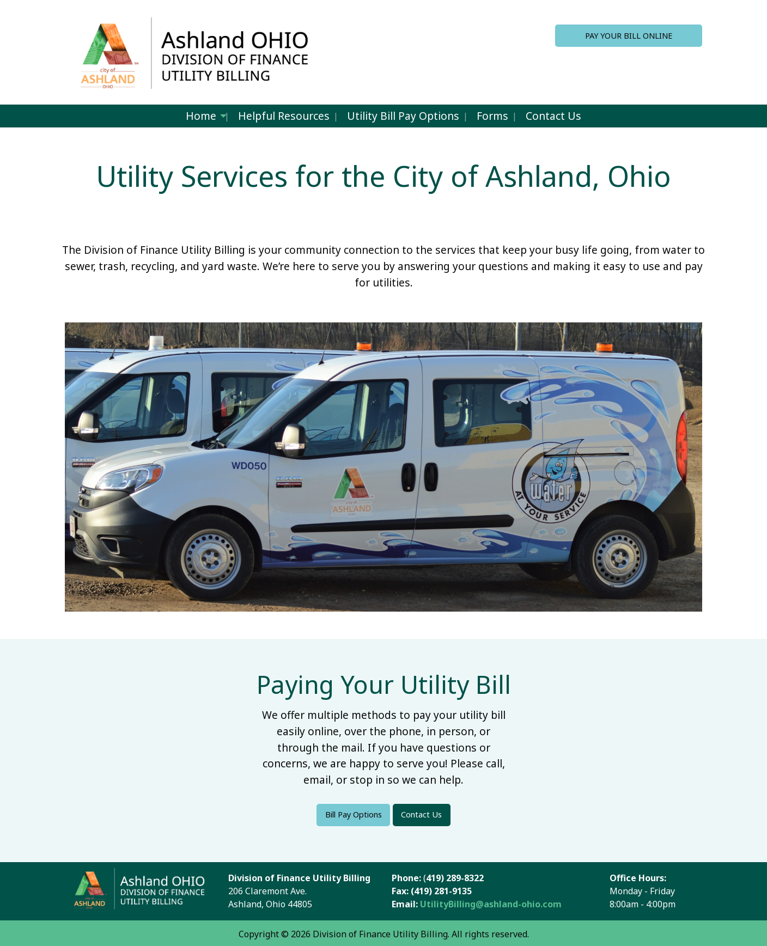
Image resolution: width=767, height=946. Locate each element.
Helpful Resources (284, 115)
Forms (492, 115)
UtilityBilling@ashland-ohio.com (492, 904)
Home (201, 115)
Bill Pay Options (353, 814)
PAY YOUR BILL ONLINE (628, 35)
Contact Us (553, 115)
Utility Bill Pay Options (403, 115)
